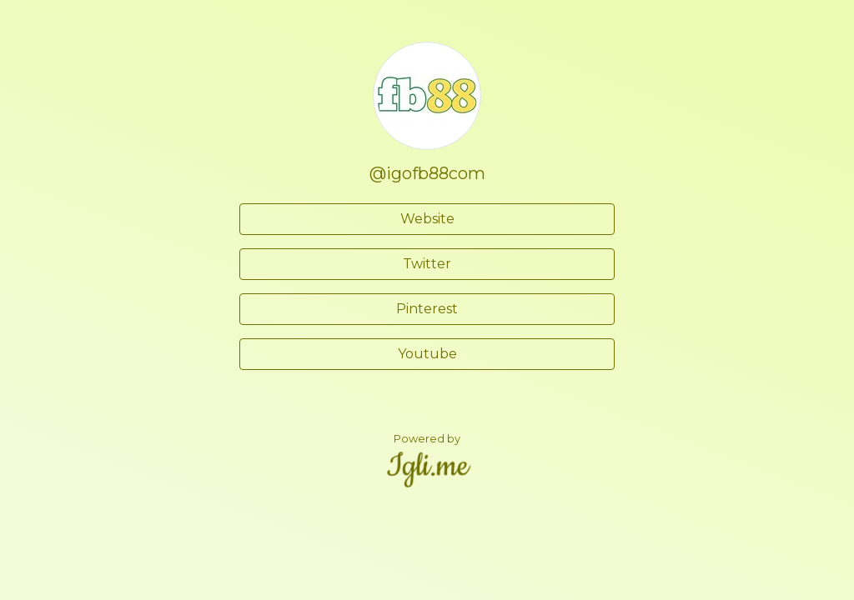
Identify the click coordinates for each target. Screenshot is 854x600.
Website (427, 219)
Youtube (427, 354)
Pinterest (427, 309)
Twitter (427, 264)
